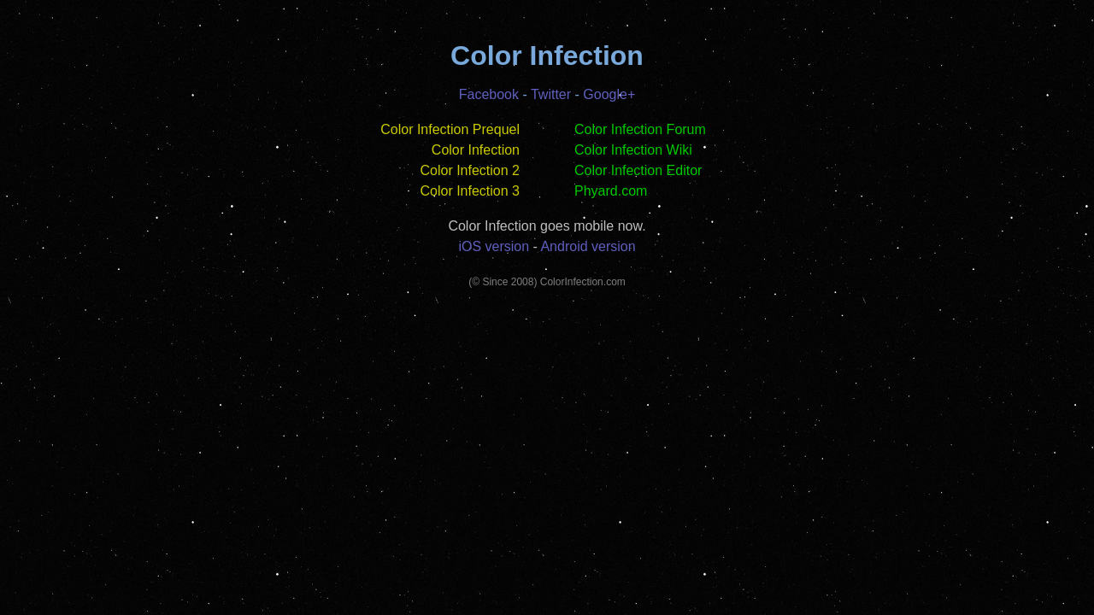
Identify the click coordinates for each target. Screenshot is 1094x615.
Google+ (609, 94)
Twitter (551, 94)
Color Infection (476, 150)
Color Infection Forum (640, 129)
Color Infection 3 (470, 191)
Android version (587, 246)
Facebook (489, 94)
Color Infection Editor (638, 170)
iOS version (493, 246)
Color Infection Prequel (450, 129)
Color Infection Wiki (633, 150)
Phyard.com (610, 191)
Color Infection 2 (470, 170)
